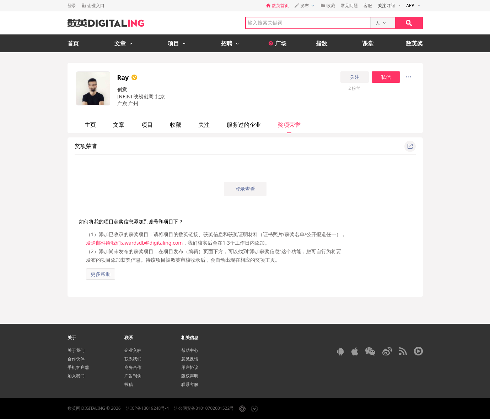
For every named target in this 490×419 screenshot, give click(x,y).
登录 (72, 5)
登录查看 (245, 188)
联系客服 (189, 384)
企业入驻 (132, 350)
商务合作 (132, 367)
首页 (73, 43)
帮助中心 (189, 350)
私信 (386, 77)
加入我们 (76, 376)
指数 (321, 43)
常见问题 (349, 5)
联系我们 (132, 359)
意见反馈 (189, 359)
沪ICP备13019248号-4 (147, 408)
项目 (147, 125)
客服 (368, 5)
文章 (118, 125)
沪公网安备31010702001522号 (204, 408)
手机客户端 (78, 367)
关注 (355, 77)
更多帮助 (101, 274)
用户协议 (189, 367)
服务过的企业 (244, 125)
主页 (90, 125)
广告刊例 (132, 376)
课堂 (367, 43)
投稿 (128, 384)
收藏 (175, 125)
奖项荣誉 (289, 125)
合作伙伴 (76, 359)
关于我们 (76, 350)
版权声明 (189, 376)
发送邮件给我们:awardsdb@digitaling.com (134, 242)
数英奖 (414, 43)
